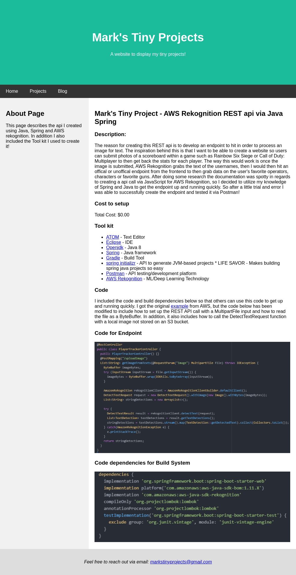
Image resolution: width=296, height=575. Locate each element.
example (179, 306)
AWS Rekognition (124, 278)
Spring (112, 252)
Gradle (113, 257)
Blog (62, 91)
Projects (38, 91)
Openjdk (114, 247)
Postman (115, 273)
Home (12, 91)
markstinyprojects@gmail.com (181, 561)
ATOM (112, 237)
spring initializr (120, 263)
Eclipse (113, 242)
